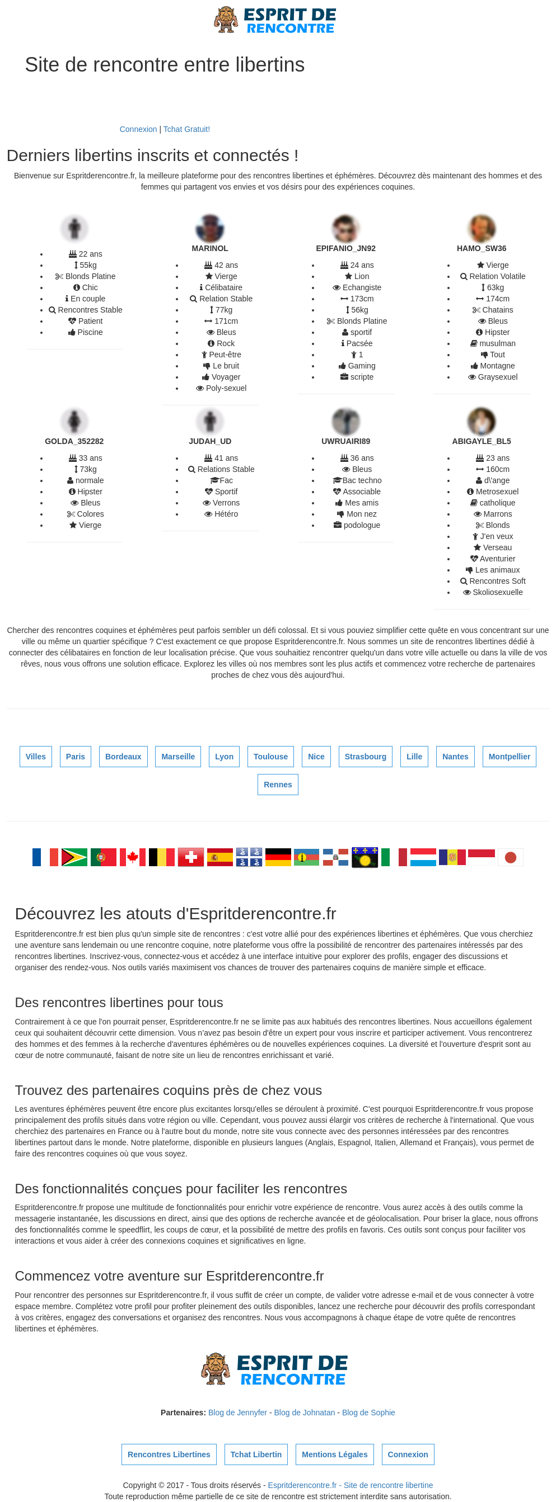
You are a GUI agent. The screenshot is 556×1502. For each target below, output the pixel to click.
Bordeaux (123, 756)
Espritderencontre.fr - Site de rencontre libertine (350, 1485)
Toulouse (271, 756)
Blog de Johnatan (304, 1412)
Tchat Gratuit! (186, 129)
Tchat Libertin (256, 1454)
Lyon (224, 756)
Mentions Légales (334, 1454)
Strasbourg (366, 756)
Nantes (455, 756)
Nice (316, 756)
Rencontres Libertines (169, 1454)
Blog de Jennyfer (237, 1412)
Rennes (278, 784)
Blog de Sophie (368, 1412)
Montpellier (510, 756)
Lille (414, 756)
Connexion (138, 129)
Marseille (178, 756)
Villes (36, 756)
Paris (75, 756)
